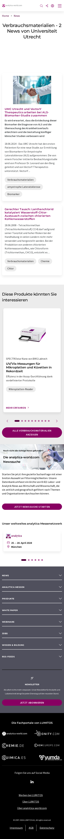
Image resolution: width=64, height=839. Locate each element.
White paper (10, 610)
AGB (31, 827)
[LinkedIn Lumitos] (32, 782)
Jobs (5, 633)
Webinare (8, 622)
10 (49, 421)
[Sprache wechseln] (52, 6)
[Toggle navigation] (60, 6)
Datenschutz (47, 827)
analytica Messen (13, 587)
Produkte (8, 598)
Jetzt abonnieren (32, 702)
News (5, 575)
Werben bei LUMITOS (31, 795)
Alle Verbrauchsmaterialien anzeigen (32, 432)
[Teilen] (47, 6)
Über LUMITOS (30, 801)
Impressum (16, 827)
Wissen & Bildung (13, 645)
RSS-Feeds (8, 656)
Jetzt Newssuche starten (32, 506)
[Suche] (41, 6)
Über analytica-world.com (32, 808)
